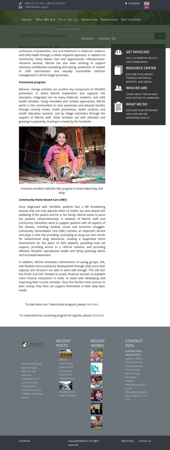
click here (92, 304)
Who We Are (46, 19)
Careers (87, 38)
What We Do (68, 19)
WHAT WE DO (136, 104)
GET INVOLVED (137, 52)
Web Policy (127, 441)
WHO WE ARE (136, 88)
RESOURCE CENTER (141, 68)
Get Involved (131, 19)
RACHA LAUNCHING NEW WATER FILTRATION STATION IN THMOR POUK (67, 369)
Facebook (133, 3)
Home (26, 19)
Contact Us (107, 38)
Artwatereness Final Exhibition (67, 393)
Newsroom (109, 19)
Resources (89, 19)
